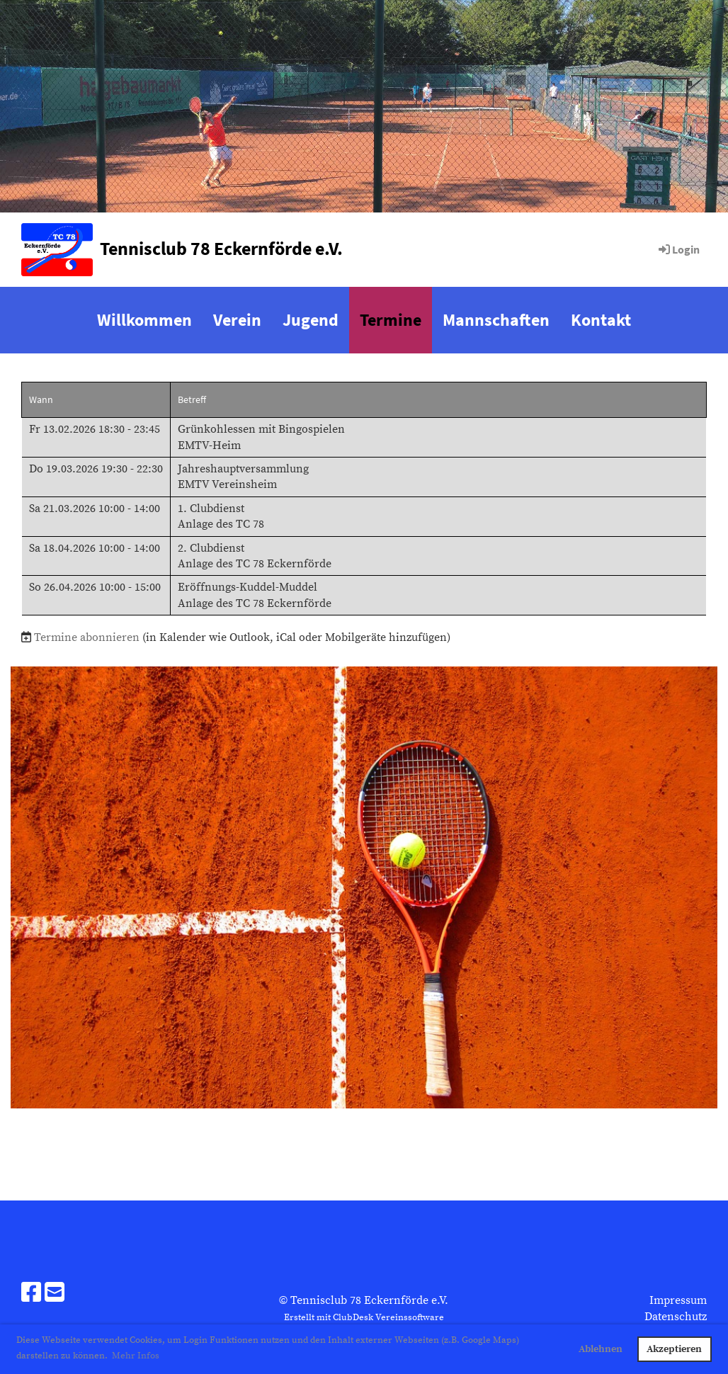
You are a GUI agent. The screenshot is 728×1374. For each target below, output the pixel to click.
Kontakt (601, 320)
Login (678, 249)
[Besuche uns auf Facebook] (31, 1294)
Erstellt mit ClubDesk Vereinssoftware (364, 1317)
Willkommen (144, 320)
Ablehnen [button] (600, 1349)
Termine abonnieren (87, 637)
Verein (237, 320)
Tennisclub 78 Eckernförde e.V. (221, 248)
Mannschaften (496, 320)
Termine (390, 320)
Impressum (678, 1300)
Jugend (311, 320)
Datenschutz (675, 1317)
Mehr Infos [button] (135, 1355)
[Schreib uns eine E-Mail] (54, 1294)
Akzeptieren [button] (674, 1349)
